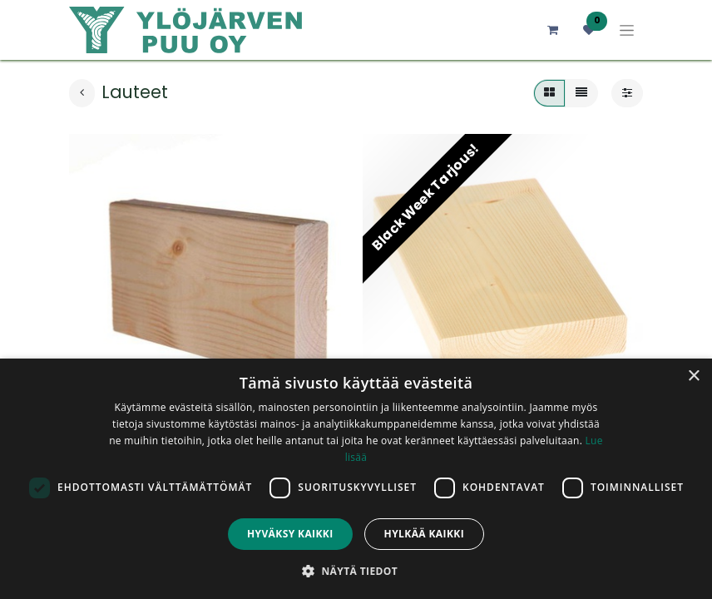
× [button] (693, 376)
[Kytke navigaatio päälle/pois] (627, 30)
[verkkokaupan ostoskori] (552, 30)
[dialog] (356, 479)
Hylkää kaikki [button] (424, 534)
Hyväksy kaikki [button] (290, 534)
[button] (356, 570)
